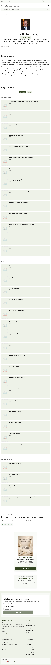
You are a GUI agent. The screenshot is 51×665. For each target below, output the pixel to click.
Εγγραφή (18, 612)
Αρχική (2, 15)
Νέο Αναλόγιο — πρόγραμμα (33, 632)
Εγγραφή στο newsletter (9, 606)
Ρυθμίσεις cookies (30, 654)
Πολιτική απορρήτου (31, 647)
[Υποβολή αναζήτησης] (48, 10)
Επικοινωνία (46, 1)
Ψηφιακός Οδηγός (6, 647)
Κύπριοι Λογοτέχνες (31, 625)
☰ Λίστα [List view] (29, 92)
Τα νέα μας (28, 642)
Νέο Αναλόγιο (29, 630)
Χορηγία (4, 649)
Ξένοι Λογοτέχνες (30, 627)
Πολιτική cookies (30, 649)
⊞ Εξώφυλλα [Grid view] (22, 92)
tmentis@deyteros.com (8, 633)
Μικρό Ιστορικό (29, 639)
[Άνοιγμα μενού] (48, 5)
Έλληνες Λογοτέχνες (31, 623)
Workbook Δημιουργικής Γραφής (10, 644)
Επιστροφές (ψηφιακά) (31, 652)
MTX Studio (12, 661)
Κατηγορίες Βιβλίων (7, 639)
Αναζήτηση (5, 642)
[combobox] (24, 10)
